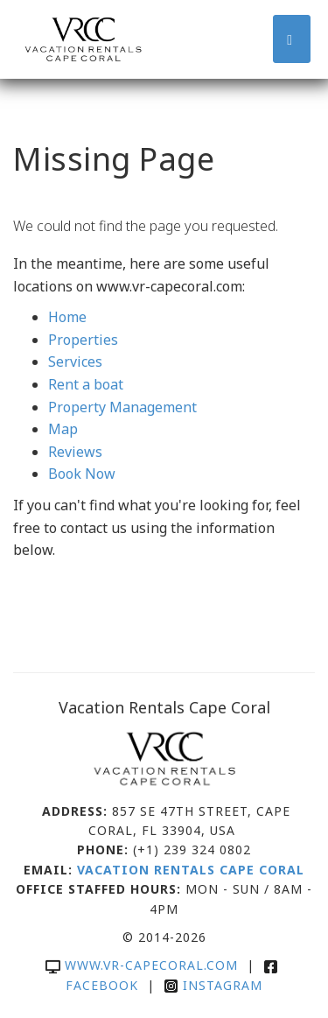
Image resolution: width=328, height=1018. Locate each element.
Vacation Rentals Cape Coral (190, 869)
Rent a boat (85, 384)
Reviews (75, 451)
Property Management (122, 407)
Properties (83, 339)
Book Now (81, 473)
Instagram (213, 985)
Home (67, 316)
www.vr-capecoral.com (141, 965)
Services (75, 361)
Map (63, 429)
